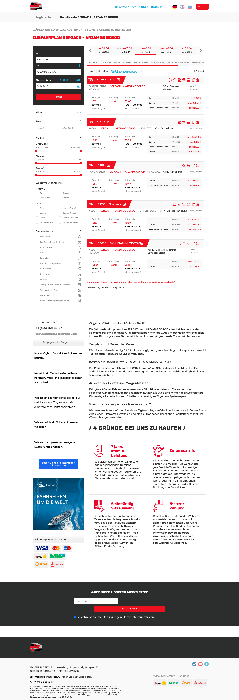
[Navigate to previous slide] (90, 50)
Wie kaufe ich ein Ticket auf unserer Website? (56, 424)
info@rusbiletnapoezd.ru (47, 676)
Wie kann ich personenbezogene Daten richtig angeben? (54, 444)
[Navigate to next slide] (200, 50)
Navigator (137, 6)
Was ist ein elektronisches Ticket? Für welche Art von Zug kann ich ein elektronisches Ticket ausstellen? (57, 402)
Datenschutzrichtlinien (138, 609)
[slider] (36, 151)
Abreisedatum (45, 80)
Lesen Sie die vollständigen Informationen (58, 464)
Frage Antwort (102, 6)
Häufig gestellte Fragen (55, 342)
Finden (58, 97)
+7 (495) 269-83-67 (44, 682)
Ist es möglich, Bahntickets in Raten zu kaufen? (58, 355)
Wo (37, 53)
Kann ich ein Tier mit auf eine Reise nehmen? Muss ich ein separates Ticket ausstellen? (58, 378)
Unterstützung (121, 6)
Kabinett (191, 6)
